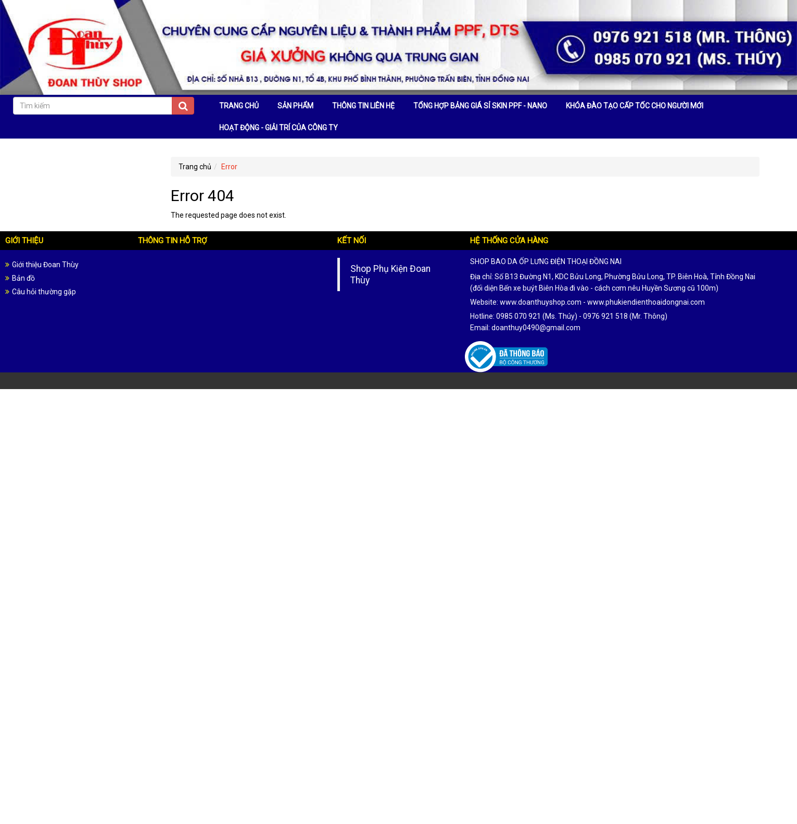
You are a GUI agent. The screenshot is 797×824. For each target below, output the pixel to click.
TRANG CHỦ (239, 106)
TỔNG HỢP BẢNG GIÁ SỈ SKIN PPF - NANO (480, 106)
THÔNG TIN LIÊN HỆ (363, 106)
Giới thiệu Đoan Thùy (45, 264)
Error (229, 167)
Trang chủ (195, 167)
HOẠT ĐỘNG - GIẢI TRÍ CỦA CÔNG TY (278, 127)
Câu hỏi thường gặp (44, 292)
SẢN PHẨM (295, 106)
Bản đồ (23, 278)
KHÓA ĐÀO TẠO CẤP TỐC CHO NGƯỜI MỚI (634, 106)
